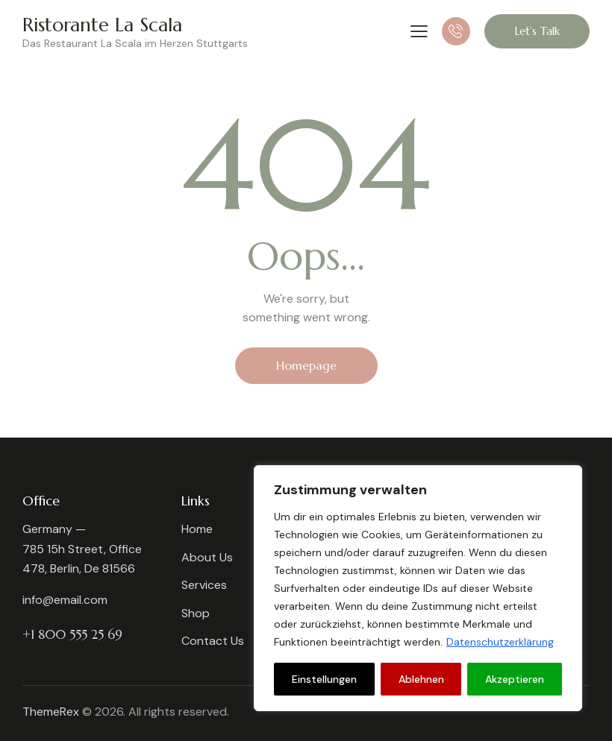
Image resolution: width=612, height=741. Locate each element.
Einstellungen (324, 679)
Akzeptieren (514, 679)
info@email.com (64, 600)
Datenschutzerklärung (500, 642)
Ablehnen (421, 679)
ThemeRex (50, 711)
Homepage (306, 365)
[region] (418, 588)
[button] (419, 31)
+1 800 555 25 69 (72, 634)
